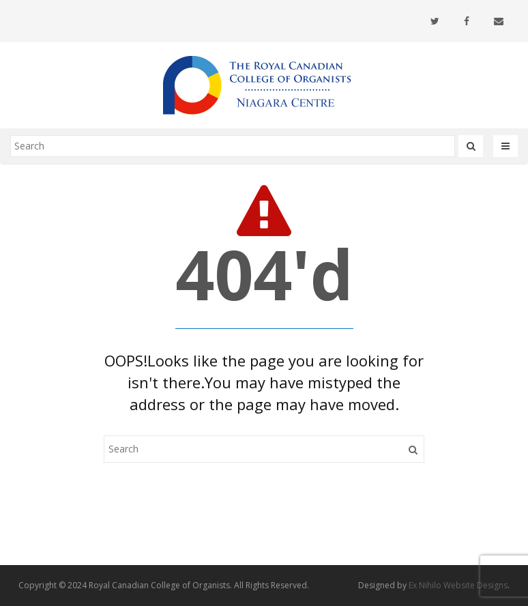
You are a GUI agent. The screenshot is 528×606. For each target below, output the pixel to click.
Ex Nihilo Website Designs (458, 585)
